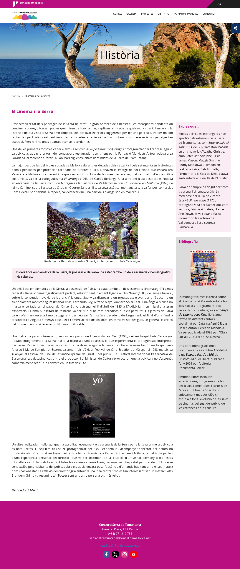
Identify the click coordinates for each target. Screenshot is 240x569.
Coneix (117, 13)
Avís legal (106, 545)
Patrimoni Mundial (186, 13)
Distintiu (163, 13)
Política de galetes (127, 545)
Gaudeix (131, 13)
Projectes (147, 13)
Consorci (209, 13)
